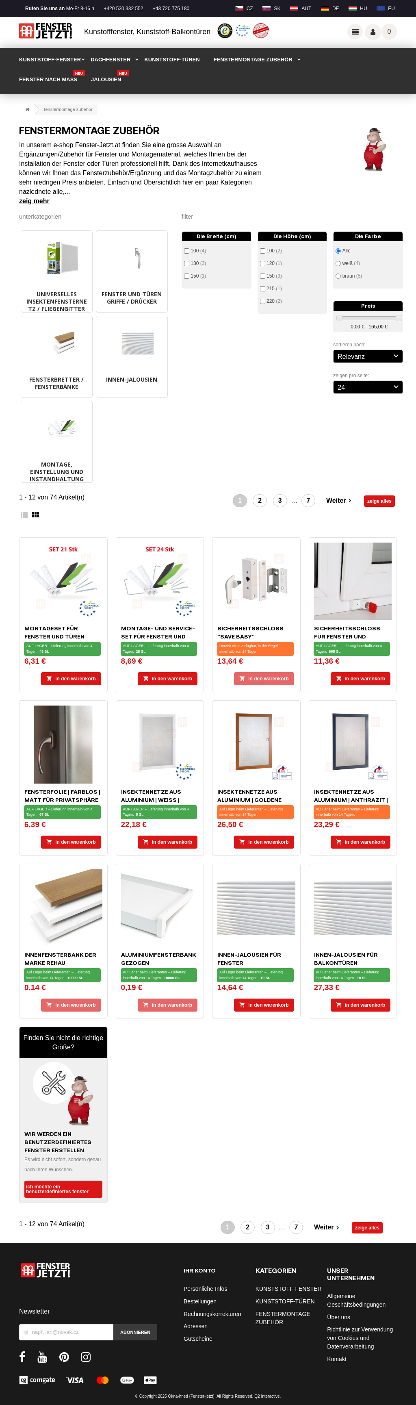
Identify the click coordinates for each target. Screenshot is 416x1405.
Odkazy (355, 31)
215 (274, 288)
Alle (346, 251)
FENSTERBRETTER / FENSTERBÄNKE (56, 383)
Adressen (196, 1326)
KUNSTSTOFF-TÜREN (171, 59)
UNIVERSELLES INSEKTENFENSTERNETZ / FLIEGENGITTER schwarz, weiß (56, 305)
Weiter (339, 501)
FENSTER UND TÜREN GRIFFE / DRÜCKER (132, 297)
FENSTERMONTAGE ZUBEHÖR (253, 59)
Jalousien (110, 77)
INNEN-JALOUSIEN (131, 379)
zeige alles (379, 501)
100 (198, 251)
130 (198, 263)
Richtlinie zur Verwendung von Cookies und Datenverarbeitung (360, 1338)
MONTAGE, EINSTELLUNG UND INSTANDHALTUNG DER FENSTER (57, 475)
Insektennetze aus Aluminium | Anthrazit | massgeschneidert (351, 799)
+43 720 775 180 (171, 8)
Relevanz (369, 355)
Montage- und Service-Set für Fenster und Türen (158, 636)
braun (352, 276)
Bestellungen (200, 1301)
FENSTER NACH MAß (52, 77)
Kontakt (336, 1359)
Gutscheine (198, 1339)
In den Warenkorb (70, 678)
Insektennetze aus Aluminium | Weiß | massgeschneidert (151, 799)
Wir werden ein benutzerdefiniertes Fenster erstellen (57, 1141)
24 (369, 386)
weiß (351, 263)
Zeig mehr (34, 201)
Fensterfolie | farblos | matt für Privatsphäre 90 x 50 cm (62, 799)
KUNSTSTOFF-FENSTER (50, 59)
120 (274, 263)
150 (198, 276)
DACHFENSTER (110, 59)
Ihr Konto (200, 1270)
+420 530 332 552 (123, 8)
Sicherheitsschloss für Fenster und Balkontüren (347, 636)
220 (274, 301)
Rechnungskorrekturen (212, 1314)
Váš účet (373, 32)
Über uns (338, 1317)
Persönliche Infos (205, 1289)
